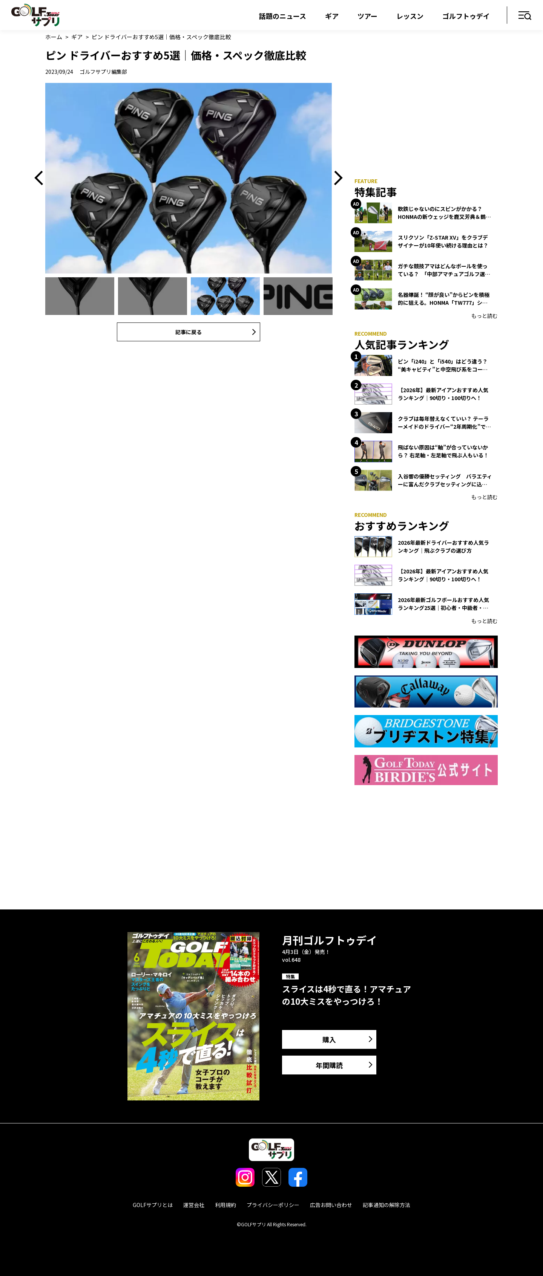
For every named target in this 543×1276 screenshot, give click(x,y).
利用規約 (225, 1205)
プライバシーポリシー (273, 1205)
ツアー (367, 16)
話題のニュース (282, 16)
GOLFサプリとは (153, 1205)
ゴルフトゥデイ (466, 16)
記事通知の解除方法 (386, 1205)
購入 (329, 1039)
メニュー (525, 16)
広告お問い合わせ (331, 1205)
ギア (332, 16)
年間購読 (329, 1065)
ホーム (53, 37)
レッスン (409, 16)
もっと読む (484, 315)
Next (335, 178)
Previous (41, 178)
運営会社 (193, 1205)
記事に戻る (188, 332)
